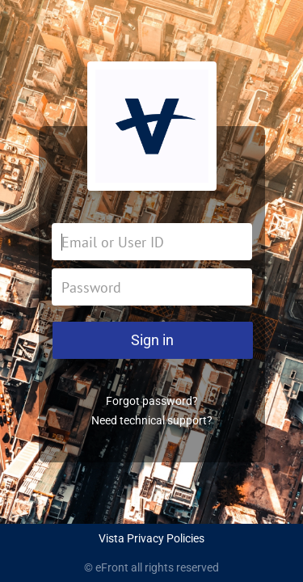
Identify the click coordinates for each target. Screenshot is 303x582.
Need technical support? (152, 420)
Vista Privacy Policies (151, 538)
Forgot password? (152, 400)
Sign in (152, 339)
